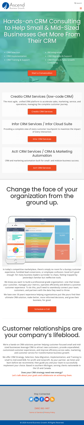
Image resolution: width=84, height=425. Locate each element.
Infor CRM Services (42, 139)
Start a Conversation (42, 73)
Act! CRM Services (42, 167)
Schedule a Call (42, 309)
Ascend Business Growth (37, 422)
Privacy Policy (49, 412)
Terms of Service (36, 412)
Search (78, 3)
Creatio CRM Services (42, 111)
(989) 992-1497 (42, 408)
